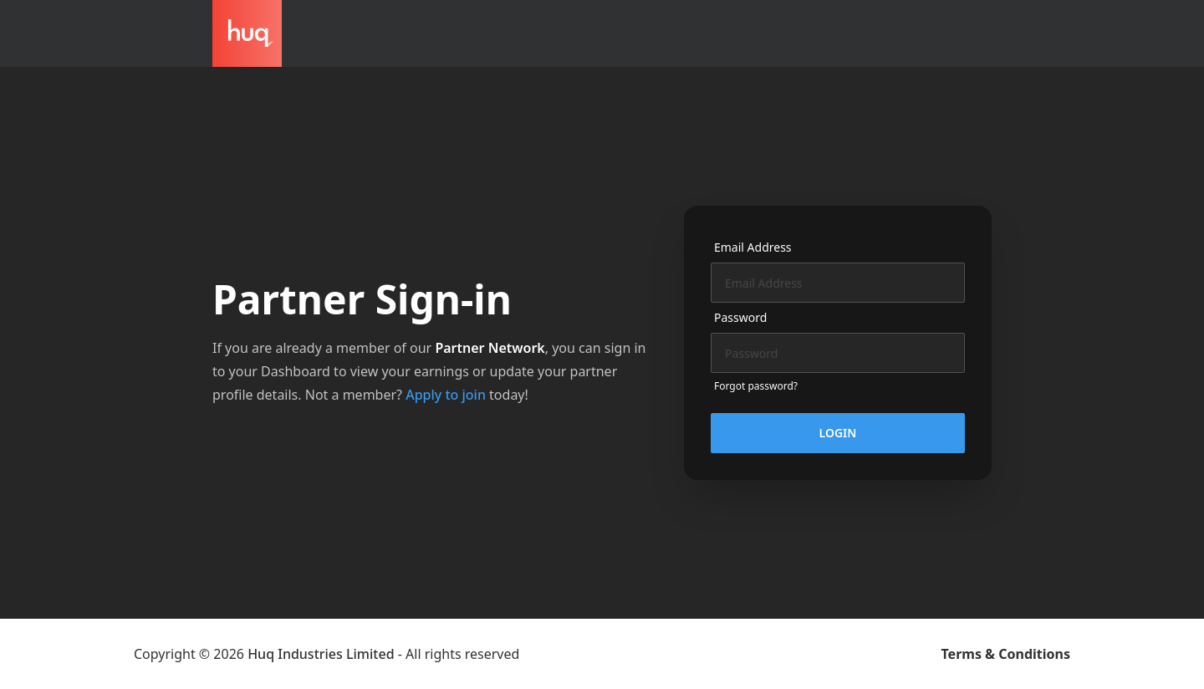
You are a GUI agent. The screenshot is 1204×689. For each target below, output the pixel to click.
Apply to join (446, 394)
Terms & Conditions (1006, 654)
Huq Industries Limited (320, 654)
